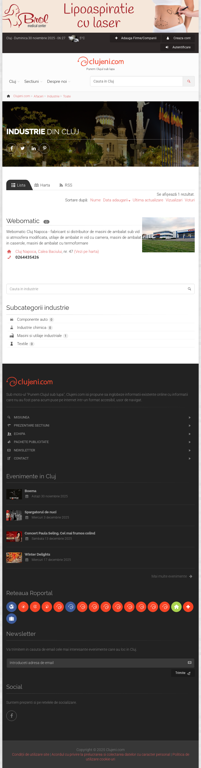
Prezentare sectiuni (28, 425)
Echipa (16, 434)
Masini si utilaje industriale (38, 335)
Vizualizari (174, 200)
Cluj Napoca (25, 251)
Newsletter (21, 450)
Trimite (183, 672)
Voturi (190, 200)
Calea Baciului (50, 251)
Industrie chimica (31, 327)
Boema (30, 491)
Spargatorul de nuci (40, 512)
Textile (22, 343)
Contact (18, 458)
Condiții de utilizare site (30, 754)
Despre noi (57, 81)
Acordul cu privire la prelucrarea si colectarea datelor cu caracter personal (111, 754)
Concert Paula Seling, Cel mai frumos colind (60, 533)
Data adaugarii (115, 200)
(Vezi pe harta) (86, 251)
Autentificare (178, 47)
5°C (82, 38)
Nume (95, 200)
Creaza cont (178, 38)
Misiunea (18, 417)
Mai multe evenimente (173, 576)
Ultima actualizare (148, 200)
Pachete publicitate (28, 442)
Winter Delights (37, 554)
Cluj (12, 81)
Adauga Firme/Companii (135, 38)
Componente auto (31, 319)
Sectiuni (31, 81)
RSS (65, 185)
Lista (17, 185)
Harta (42, 185)
